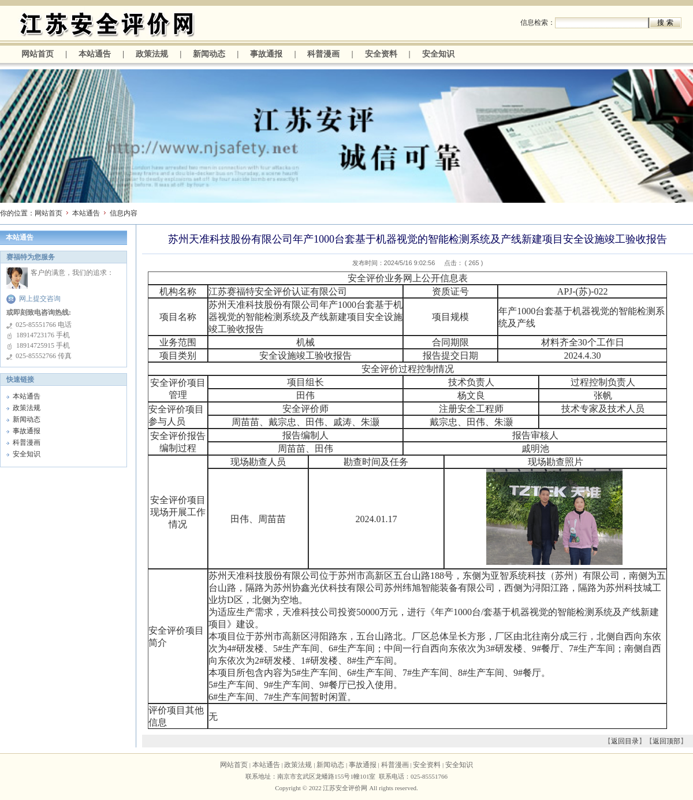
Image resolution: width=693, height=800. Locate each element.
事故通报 (266, 54)
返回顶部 (666, 741)
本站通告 (95, 54)
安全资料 (381, 54)
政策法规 (152, 54)
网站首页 (37, 54)
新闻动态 (209, 54)
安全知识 (438, 54)
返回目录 (625, 741)
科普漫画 (323, 54)
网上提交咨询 (40, 299)
